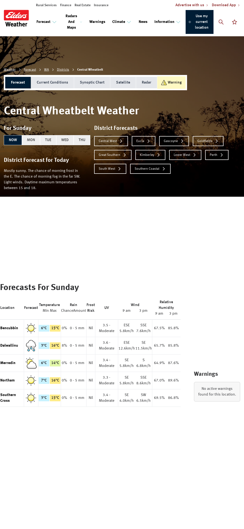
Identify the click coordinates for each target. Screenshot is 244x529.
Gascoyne (174, 141)
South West (110, 168)
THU (82, 140)
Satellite (123, 83)
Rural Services (46, 5)
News (143, 22)
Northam (7, 380)
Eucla (143, 141)
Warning (171, 82)
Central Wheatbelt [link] (90, 69)
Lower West (185, 155)
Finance (65, 5)
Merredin (7, 363)
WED (65, 140)
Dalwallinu (9, 346)
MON (31, 140)
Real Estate (83, 5)
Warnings (97, 22)
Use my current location (198, 22)
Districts (63, 69)
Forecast (30, 69)
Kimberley (150, 155)
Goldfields (208, 141)
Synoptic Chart (92, 83)
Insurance (101, 5)
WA (46, 69)
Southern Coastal (150, 168)
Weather (10, 69)
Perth (217, 155)
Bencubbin (9, 328)
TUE (48, 140)
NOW (13, 140)
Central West (111, 141)
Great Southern (113, 155)
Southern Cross (8, 398)
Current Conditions (52, 83)
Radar (146, 83)
